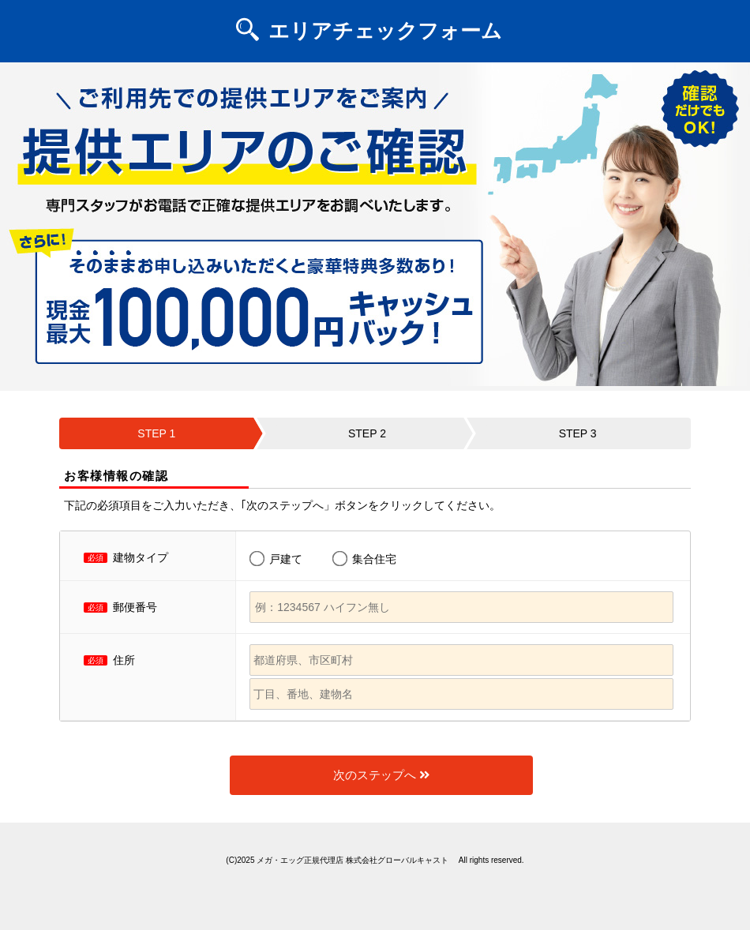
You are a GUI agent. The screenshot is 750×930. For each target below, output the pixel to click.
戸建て (285, 559)
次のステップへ (381, 775)
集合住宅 (374, 559)
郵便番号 (135, 607)
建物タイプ (140, 557)
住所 (124, 660)
